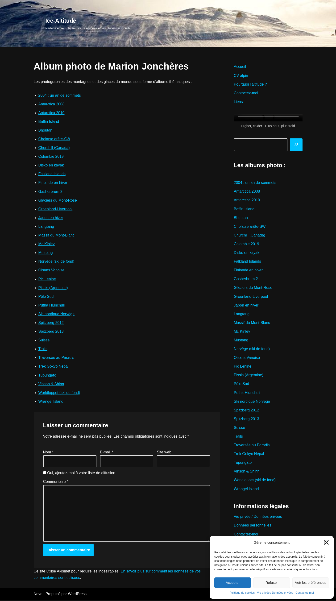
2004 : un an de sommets (59, 95)
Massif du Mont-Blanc (56, 236)
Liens (238, 102)
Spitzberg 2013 (51, 332)
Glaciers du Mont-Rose (57, 201)
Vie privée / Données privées (275, 592)
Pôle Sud (46, 297)
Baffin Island (48, 122)
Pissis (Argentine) (53, 288)
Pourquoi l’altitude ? (250, 84)
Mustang (45, 253)
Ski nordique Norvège (56, 314)
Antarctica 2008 (51, 104)
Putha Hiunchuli (51, 306)
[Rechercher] (296, 144)
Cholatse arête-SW (54, 139)
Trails (43, 350)
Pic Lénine (47, 280)
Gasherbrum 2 (50, 192)
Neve (38, 595)
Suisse (44, 341)
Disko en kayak (51, 165)
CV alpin (241, 76)
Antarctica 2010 (51, 113)
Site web (164, 453)
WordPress (77, 595)
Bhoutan (45, 130)
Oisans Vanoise (51, 271)
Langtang (46, 227)
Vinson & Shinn (51, 385)
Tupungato (47, 376)
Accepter (233, 582)
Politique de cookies (242, 592)
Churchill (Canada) (54, 148)
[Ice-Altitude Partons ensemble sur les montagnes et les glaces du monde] (88, 23)
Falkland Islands (52, 174)
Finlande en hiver (52, 183)
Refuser (271, 582)
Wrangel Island (50, 402)
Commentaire (55, 483)
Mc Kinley (46, 244)
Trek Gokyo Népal (53, 367)
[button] (326, 542)
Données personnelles (252, 526)
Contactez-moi (304, 592)
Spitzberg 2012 (51, 323)
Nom (48, 453)
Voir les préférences (310, 582)
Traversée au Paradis (56, 358)
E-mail (106, 453)
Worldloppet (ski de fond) (59, 393)
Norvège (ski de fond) (56, 262)
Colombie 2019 (51, 157)
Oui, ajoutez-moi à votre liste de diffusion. (79, 474)
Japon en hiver (50, 218)
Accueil (240, 67)
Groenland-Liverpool (55, 209)
